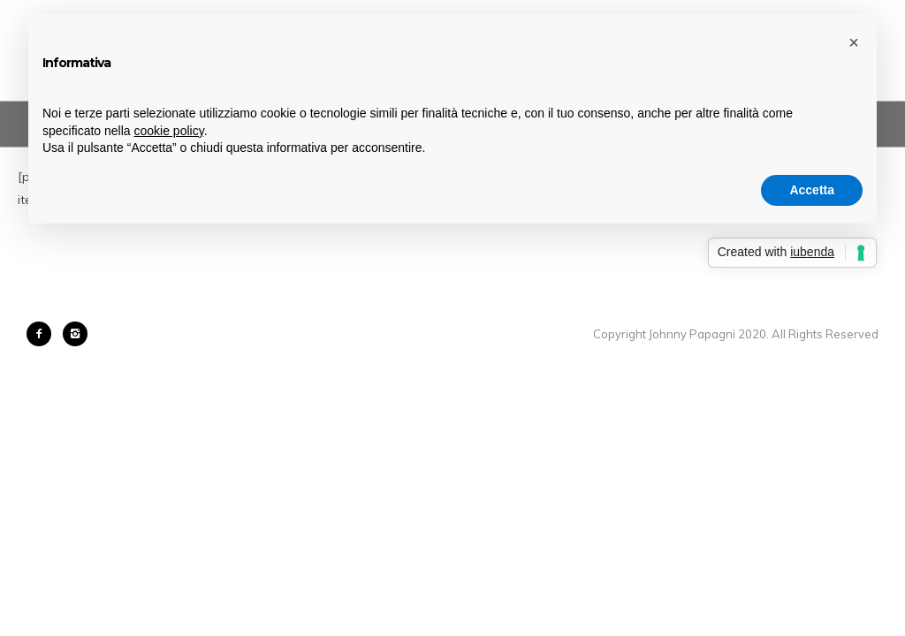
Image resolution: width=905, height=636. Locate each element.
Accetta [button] (811, 190)
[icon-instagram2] (75, 334)
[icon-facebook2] (43, 334)
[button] (854, 42)
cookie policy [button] (169, 131)
